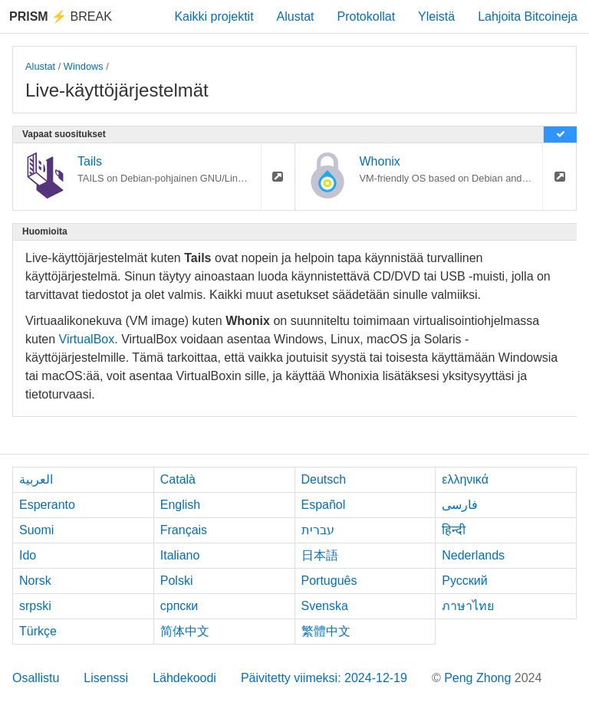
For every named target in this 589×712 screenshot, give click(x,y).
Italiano (180, 555)
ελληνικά (465, 479)
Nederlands (473, 555)
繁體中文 (325, 631)
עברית (317, 529)
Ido (27, 555)
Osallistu (35, 677)
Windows (84, 66)
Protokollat (366, 16)
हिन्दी (454, 529)
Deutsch (324, 479)
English (180, 504)
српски (179, 605)
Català (178, 479)
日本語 (319, 555)
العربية (36, 479)
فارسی (460, 504)
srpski (35, 605)
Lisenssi (106, 677)
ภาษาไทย (468, 605)
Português (329, 580)
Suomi (36, 529)
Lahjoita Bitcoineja (527, 16)
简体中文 (184, 631)
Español (323, 504)
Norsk (35, 580)
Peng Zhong (479, 677)
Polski (176, 580)
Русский (464, 580)
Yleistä (436, 16)
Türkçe (38, 631)
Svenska (324, 605)
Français (183, 529)
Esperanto (47, 504)
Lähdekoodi (184, 677)
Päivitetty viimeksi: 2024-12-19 (324, 677)
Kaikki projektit (213, 16)
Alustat (295, 16)
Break (60, 16)
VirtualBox (87, 339)
